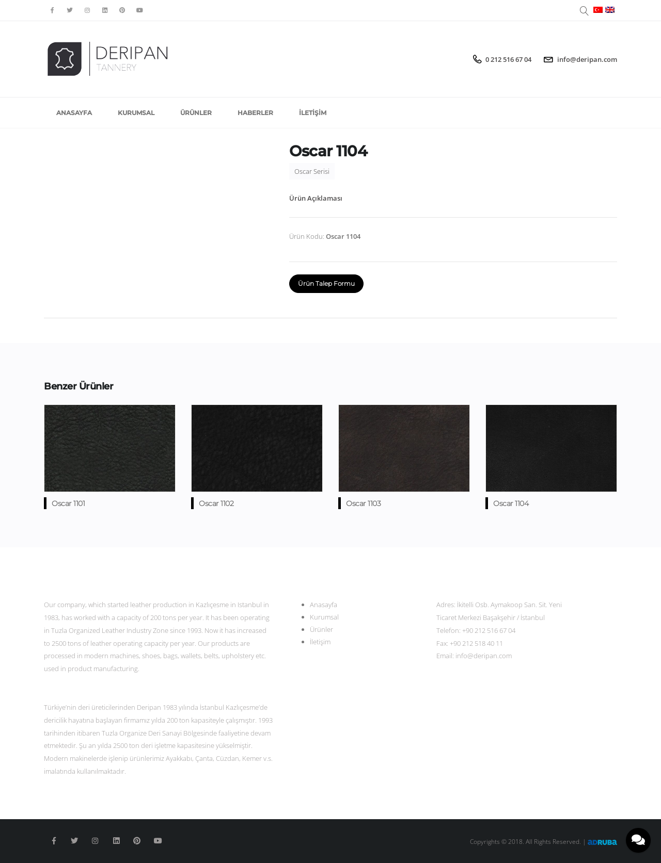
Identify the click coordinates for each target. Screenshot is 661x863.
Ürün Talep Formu (326, 283)
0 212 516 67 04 (508, 59)
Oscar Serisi (311, 171)
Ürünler (196, 113)
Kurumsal (136, 113)
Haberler (255, 113)
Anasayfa (74, 113)
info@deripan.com (587, 59)
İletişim (312, 113)
